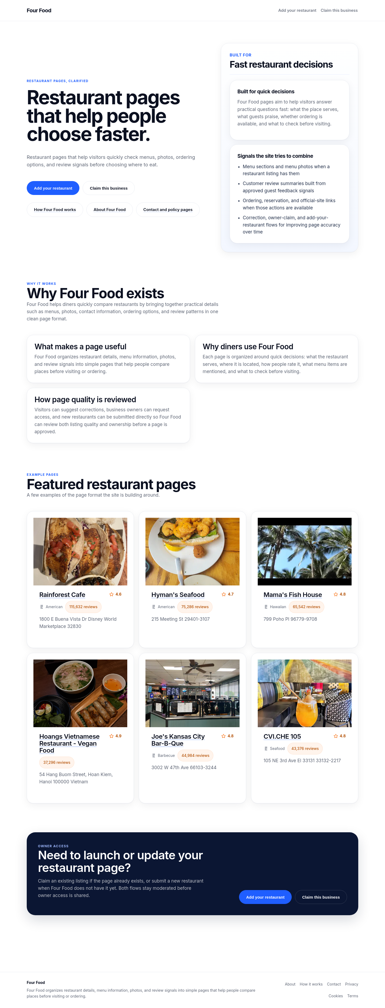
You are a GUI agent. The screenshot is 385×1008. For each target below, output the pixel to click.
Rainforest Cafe (62, 595)
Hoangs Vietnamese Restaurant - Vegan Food (69, 743)
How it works (311, 984)
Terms (352, 996)
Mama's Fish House (293, 595)
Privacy (351, 984)
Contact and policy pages (167, 209)
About (290, 984)
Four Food (39, 10)
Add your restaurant (297, 10)
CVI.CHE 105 (282, 736)
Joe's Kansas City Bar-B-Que (178, 740)
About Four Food (110, 209)
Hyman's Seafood (177, 595)
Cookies (336, 996)
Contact (334, 984)
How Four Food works (55, 209)
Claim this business (339, 10)
